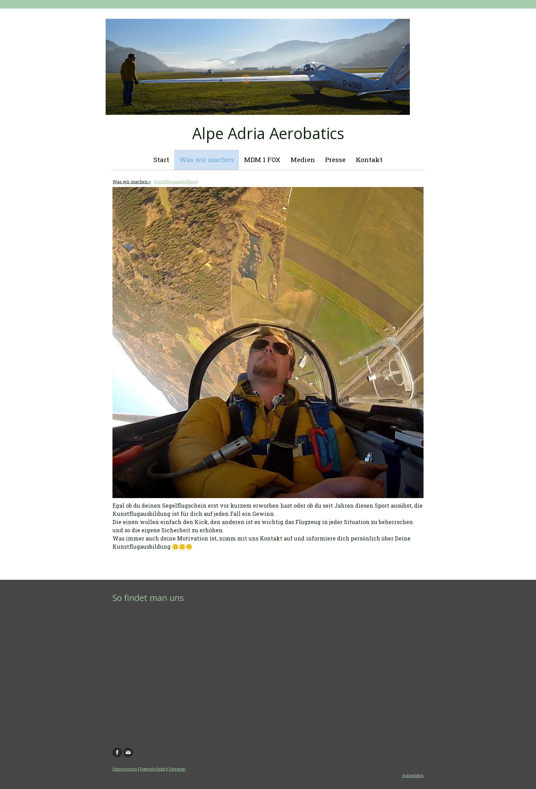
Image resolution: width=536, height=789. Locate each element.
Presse (335, 159)
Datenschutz (152, 769)
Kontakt (369, 159)
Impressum (124, 769)
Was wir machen (206, 159)
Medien (303, 159)
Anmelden (413, 775)
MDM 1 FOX (262, 159)
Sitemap (177, 769)
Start (161, 159)
